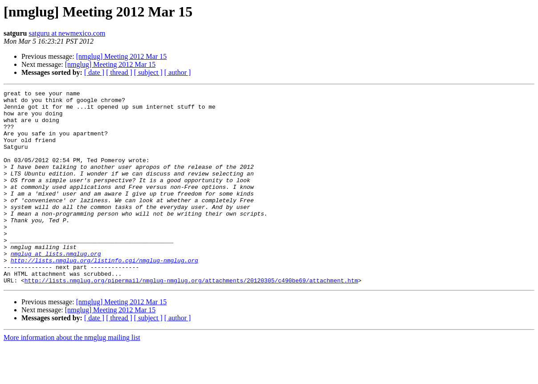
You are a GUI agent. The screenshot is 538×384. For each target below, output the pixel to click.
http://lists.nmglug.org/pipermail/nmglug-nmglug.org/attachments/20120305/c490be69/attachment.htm (191, 319)
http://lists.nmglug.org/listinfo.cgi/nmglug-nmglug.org (104, 295)
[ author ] (177, 72)
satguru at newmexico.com (67, 33)
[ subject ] (148, 72)
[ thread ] (119, 72)
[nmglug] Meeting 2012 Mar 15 (121, 56)
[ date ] (94, 72)
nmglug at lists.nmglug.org (56, 287)
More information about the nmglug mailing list (72, 376)
